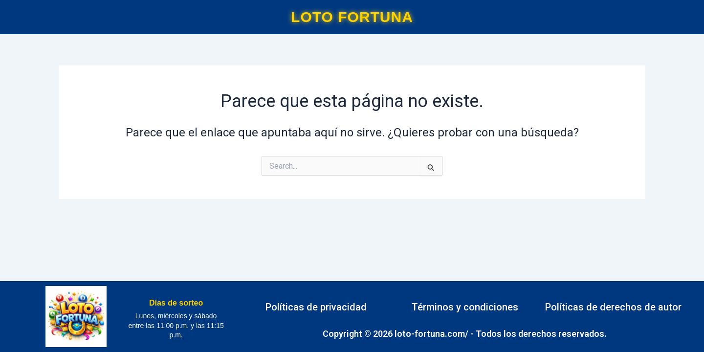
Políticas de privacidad (316, 307)
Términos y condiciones (465, 307)
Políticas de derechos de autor (613, 307)
